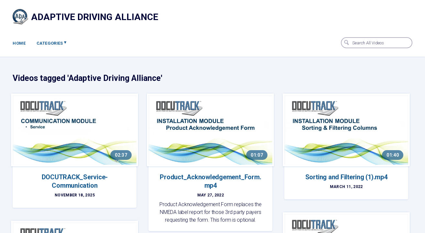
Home (19, 43)
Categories (52, 43)
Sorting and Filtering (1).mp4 (346, 177)
